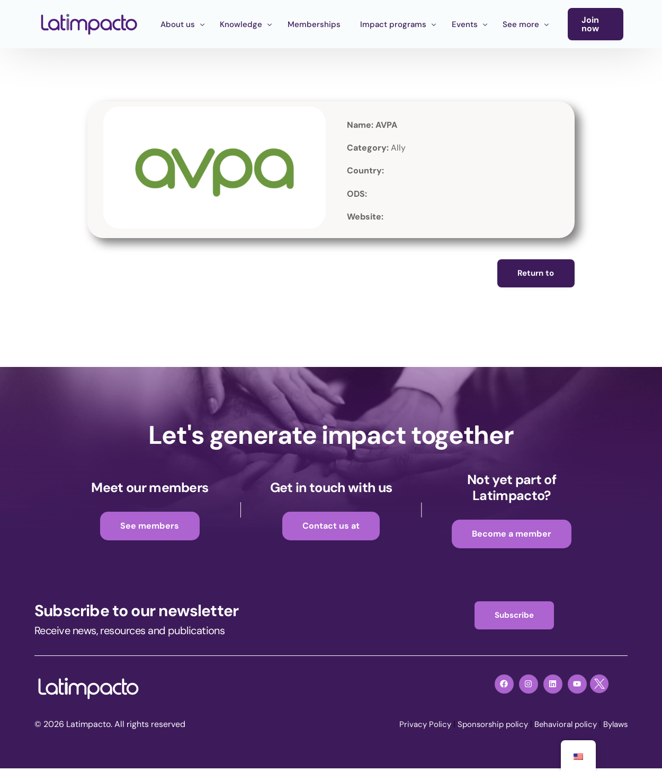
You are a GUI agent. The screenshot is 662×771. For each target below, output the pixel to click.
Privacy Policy (413, 727)
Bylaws (614, 727)
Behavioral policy (560, 727)
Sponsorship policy (483, 727)
